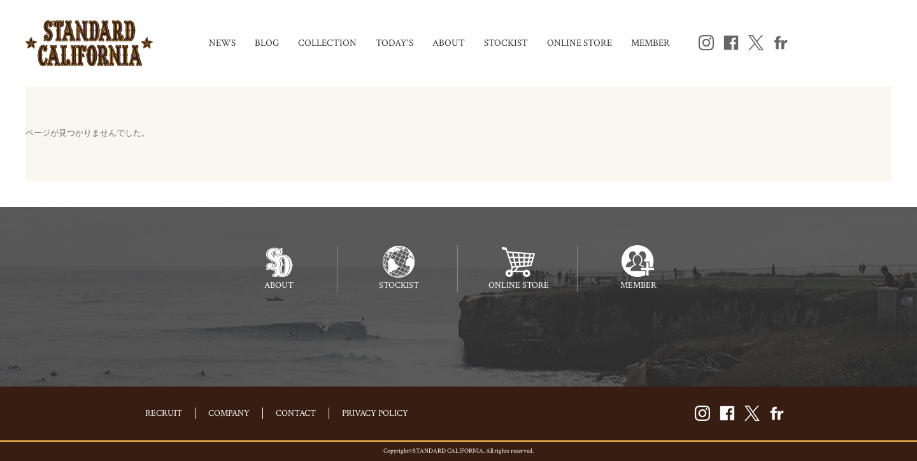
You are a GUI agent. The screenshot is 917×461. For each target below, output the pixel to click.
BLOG (267, 43)
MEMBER (650, 43)
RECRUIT (163, 413)
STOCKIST (506, 43)
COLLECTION (327, 43)
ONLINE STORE (579, 43)
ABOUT (448, 43)
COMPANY (229, 413)
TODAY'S (394, 43)
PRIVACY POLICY (375, 413)
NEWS (222, 43)
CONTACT (296, 413)
